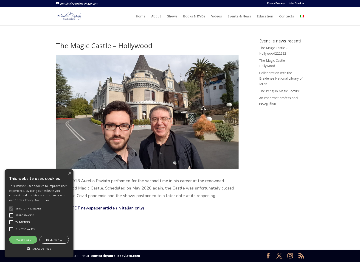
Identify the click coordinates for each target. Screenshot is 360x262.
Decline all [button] (54, 239)
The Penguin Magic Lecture (279, 91)
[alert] (39, 213)
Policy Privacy (276, 3)
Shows (172, 16)
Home (140, 16)
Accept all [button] (23, 239)
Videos (216, 16)
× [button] (69, 173)
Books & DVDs (194, 16)
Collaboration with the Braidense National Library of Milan (281, 78)
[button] (39, 248)
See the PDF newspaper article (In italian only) (100, 208)
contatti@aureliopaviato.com (115, 256)
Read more (42, 200)
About (156, 16)
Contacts (286, 16)
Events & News (239, 16)
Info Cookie (296, 3)
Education (265, 16)
